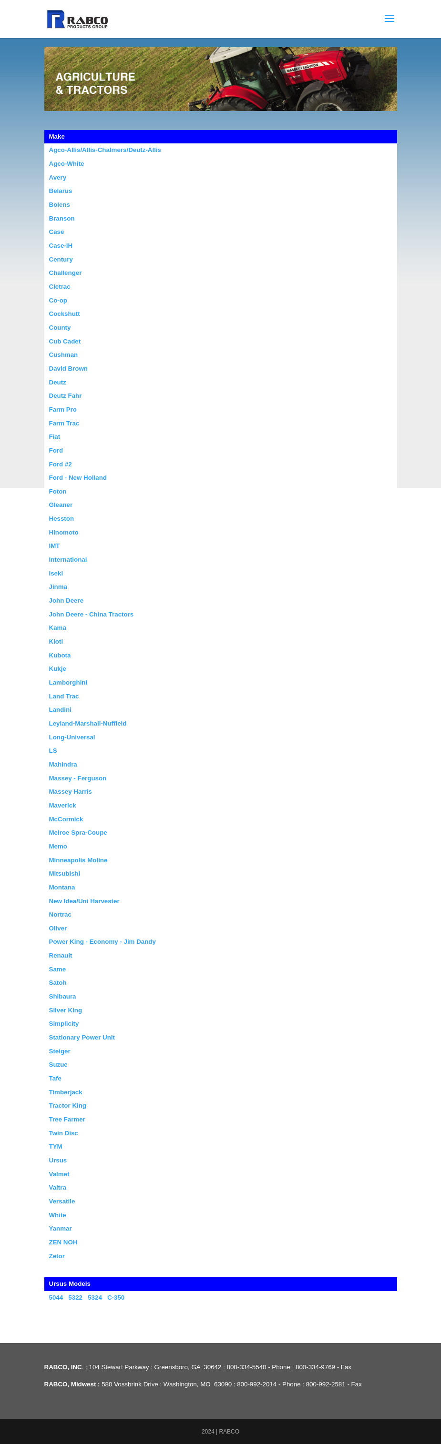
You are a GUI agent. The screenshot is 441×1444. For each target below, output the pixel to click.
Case (56, 231)
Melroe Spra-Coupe (78, 832)
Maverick (62, 805)
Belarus (60, 190)
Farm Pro (63, 409)
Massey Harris (70, 791)
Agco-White (66, 163)
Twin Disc (63, 1133)
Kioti (56, 641)
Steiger (60, 1051)
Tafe (55, 1078)
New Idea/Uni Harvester (84, 901)
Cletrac (60, 286)
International (68, 559)
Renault (60, 955)
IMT (54, 545)
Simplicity (64, 1023)
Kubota (60, 655)
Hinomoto (64, 532)
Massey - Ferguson (78, 778)
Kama (57, 627)
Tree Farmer (67, 1119)
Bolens (59, 204)
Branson (62, 218)
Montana (62, 887)
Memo (58, 846)
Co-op (58, 300)
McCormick (66, 819)
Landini (60, 709)
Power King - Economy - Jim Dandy (102, 941)
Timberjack (65, 1092)
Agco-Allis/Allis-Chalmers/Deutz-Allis (105, 149)
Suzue (58, 1064)
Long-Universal (72, 737)
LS (53, 750)
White (57, 1215)
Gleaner (61, 504)
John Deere (66, 600)
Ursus (58, 1160)
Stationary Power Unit (82, 1037)
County (60, 327)
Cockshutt (64, 313)
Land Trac (64, 696)
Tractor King (68, 1105)
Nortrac (60, 914)
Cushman (63, 354)
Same (57, 969)
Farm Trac (64, 423)
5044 (56, 1297)
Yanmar (60, 1228)
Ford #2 (60, 464)
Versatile (62, 1201)
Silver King (65, 1010)
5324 (95, 1297)
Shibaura (62, 996)
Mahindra (63, 764)
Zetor (57, 1256)
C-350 (115, 1297)
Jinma (58, 586)
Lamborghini (68, 682)
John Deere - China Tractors (91, 614)
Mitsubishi (65, 873)
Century (61, 259)
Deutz (57, 382)
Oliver (58, 928)
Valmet (59, 1174)
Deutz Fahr (65, 395)
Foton (58, 491)
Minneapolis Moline (78, 860)
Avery (58, 177)
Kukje (57, 668)
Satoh (58, 982)
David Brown (68, 368)
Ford (56, 450)
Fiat (55, 436)
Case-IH (61, 245)
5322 (75, 1297)
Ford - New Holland (78, 477)
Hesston (61, 518)
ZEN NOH (63, 1242)
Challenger (65, 272)
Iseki (56, 573)
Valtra (57, 1187)
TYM (55, 1146)
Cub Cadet (65, 341)
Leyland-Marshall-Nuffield (88, 723)
